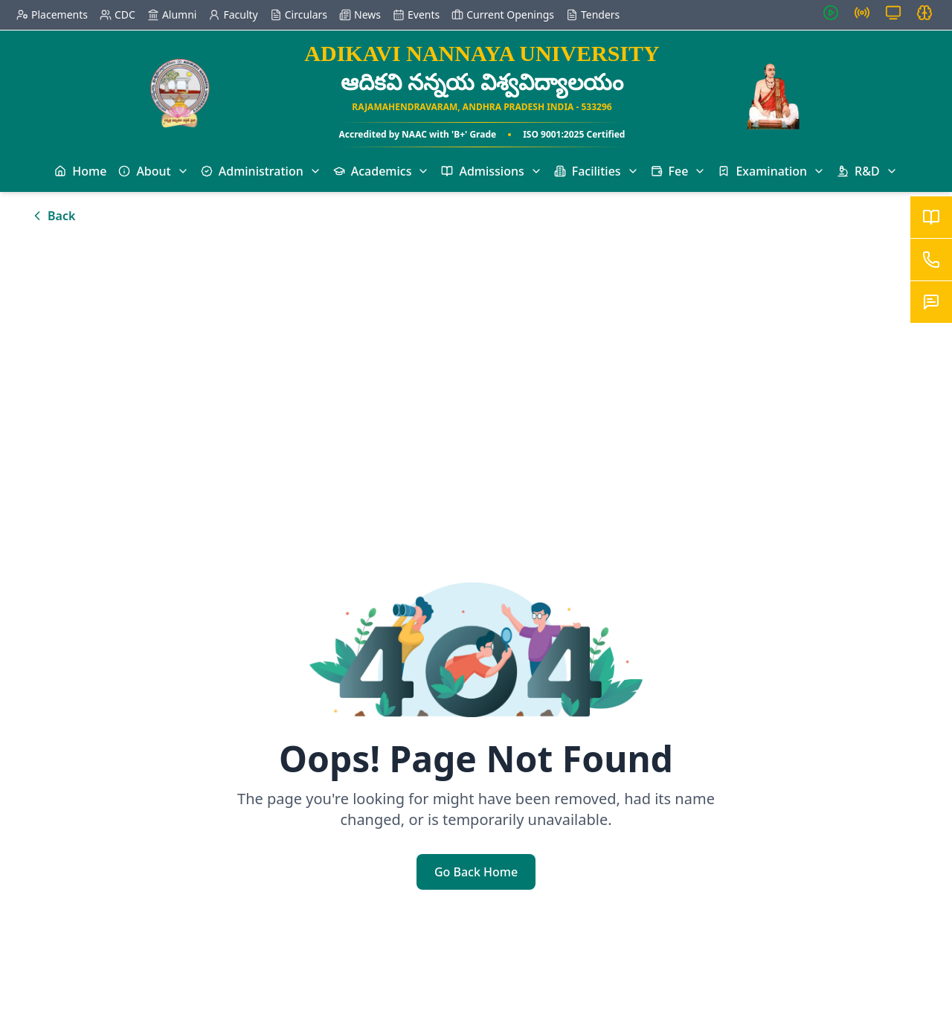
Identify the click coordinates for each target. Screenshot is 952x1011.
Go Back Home (476, 872)
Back (52, 216)
